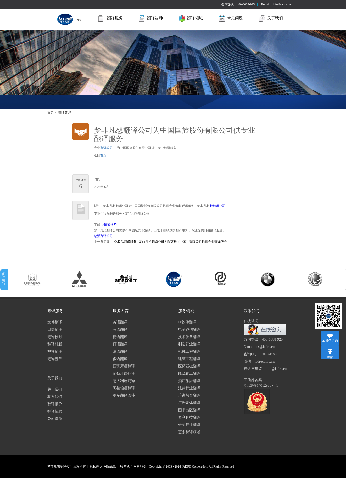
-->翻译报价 (108, 225)
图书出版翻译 (189, 410)
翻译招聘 (54, 411)
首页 (69, 19)
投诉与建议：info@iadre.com (266, 369)
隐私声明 (96, 466)
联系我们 (54, 397)
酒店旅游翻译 (189, 381)
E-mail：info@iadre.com (277, 4)
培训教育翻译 (189, 395)
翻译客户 (64, 112)
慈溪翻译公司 (103, 236)
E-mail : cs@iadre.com (260, 347)
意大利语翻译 (124, 381)
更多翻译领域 (189, 432)
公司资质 (54, 419)
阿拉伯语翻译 (124, 388)
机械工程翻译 (189, 351)
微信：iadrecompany (259, 361)
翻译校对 (54, 337)
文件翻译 (54, 322)
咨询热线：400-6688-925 (238, 4)
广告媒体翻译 (189, 403)
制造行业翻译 (189, 344)
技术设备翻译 (189, 337)
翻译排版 (54, 344)
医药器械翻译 (189, 366)
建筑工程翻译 (189, 359)
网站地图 (139, 466)
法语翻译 (120, 351)
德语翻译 (120, 337)
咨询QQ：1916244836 (261, 354)
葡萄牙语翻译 (124, 373)
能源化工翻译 (189, 373)
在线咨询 (270, 329)
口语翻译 (54, 329)
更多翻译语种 (124, 395)
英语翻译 (120, 322)
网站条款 (110, 466)
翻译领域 (191, 18)
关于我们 (271, 18)
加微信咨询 (330, 340)
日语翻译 (120, 344)
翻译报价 (54, 404)
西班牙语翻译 (124, 366)
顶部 (330, 357)
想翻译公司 (217, 206)
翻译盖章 (54, 359)
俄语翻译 (120, 359)
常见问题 (231, 18)
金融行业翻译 (189, 425)
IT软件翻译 (187, 322)
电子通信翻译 (189, 329)
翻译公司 (106, 148)
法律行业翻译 (189, 388)
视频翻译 (54, 351)
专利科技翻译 (189, 417)
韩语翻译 (120, 329)
